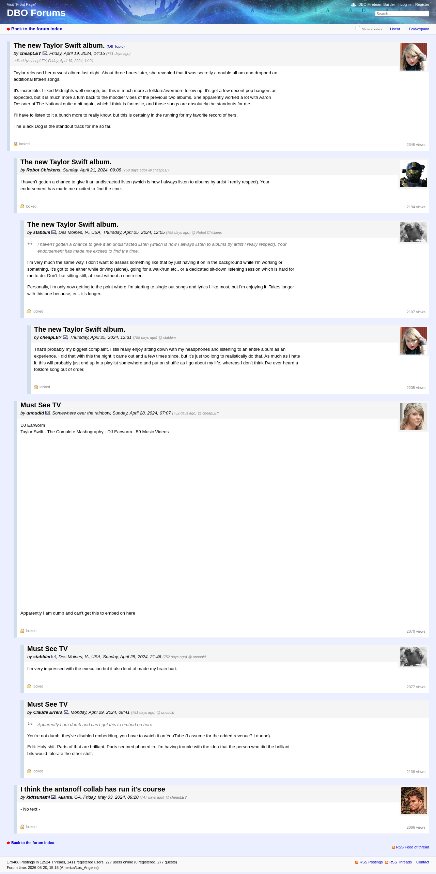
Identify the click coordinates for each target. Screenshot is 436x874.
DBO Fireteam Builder (376, 4)
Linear (395, 29)
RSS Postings (371, 862)
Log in (406, 4)
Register (422, 4)
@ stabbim (167, 337)
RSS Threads (400, 862)
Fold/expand (419, 29)
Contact (422, 862)
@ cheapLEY (159, 170)
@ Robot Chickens (207, 232)
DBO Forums (36, 12)
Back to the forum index (36, 28)
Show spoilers (372, 29)
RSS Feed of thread (413, 847)
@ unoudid (196, 657)
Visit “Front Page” (21, 4)
